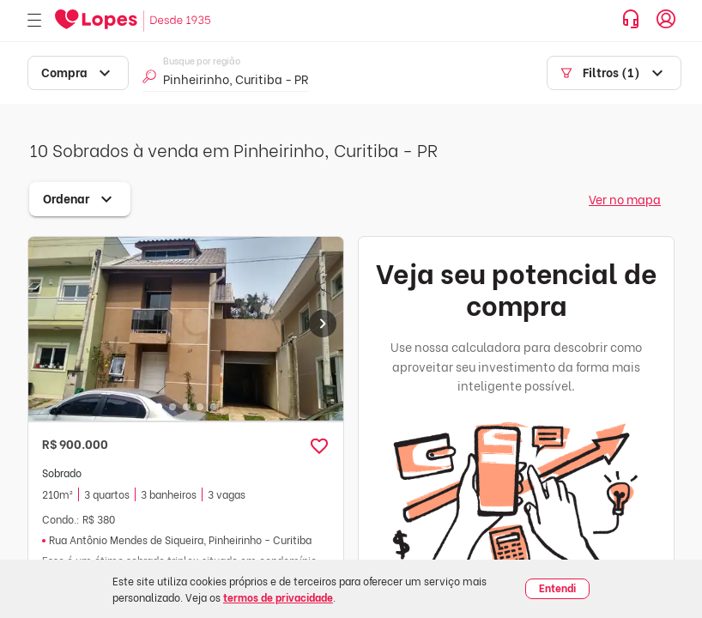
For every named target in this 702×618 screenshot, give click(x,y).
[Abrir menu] (34, 21)
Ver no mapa (625, 199)
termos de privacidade (278, 597)
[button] (319, 446)
